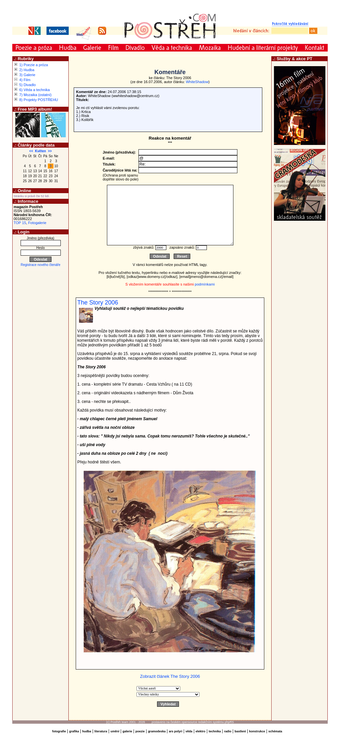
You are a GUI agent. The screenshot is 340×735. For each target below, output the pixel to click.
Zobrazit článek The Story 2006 (170, 676)
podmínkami (205, 284)
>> (50, 151)
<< (31, 151)
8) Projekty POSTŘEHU (38, 100)
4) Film (25, 80)
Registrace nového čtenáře (40, 265)
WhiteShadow (197, 82)
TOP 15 (20, 223)
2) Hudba (26, 70)
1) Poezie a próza (33, 65)
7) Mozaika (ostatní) (35, 95)
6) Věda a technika (34, 90)
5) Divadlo (27, 85)
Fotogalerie (37, 223)
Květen (40, 151)
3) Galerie (27, 75)
